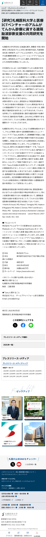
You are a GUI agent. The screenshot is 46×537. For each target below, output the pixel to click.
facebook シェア (23, 325)
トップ (4, 8)
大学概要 (5, 505)
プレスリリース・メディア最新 (15, 337)
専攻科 (29, 507)
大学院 (21, 507)
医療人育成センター (8, 507)
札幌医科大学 (7, 3)
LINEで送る (31, 325)
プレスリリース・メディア (16, 8)
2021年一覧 (8, 344)
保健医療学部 (24, 505)
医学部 (13, 505)
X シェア (15, 325)
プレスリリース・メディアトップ (15, 363)
